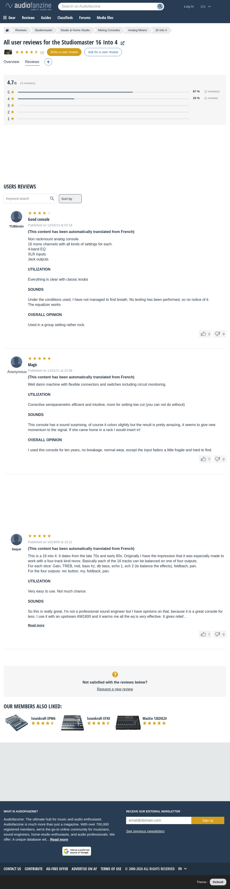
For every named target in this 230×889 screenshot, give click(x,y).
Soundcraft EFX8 (98, 718)
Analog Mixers (137, 30)
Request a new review (115, 689)
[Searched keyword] (111, 6)
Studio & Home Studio (75, 30)
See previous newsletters (145, 831)
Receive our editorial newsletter (153, 811)
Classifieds (65, 17)
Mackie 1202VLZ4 (155, 718)
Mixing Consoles (109, 30)
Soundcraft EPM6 (43, 718)
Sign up (207, 820)
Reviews (28, 17)
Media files (105, 17)
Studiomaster (43, 30)
